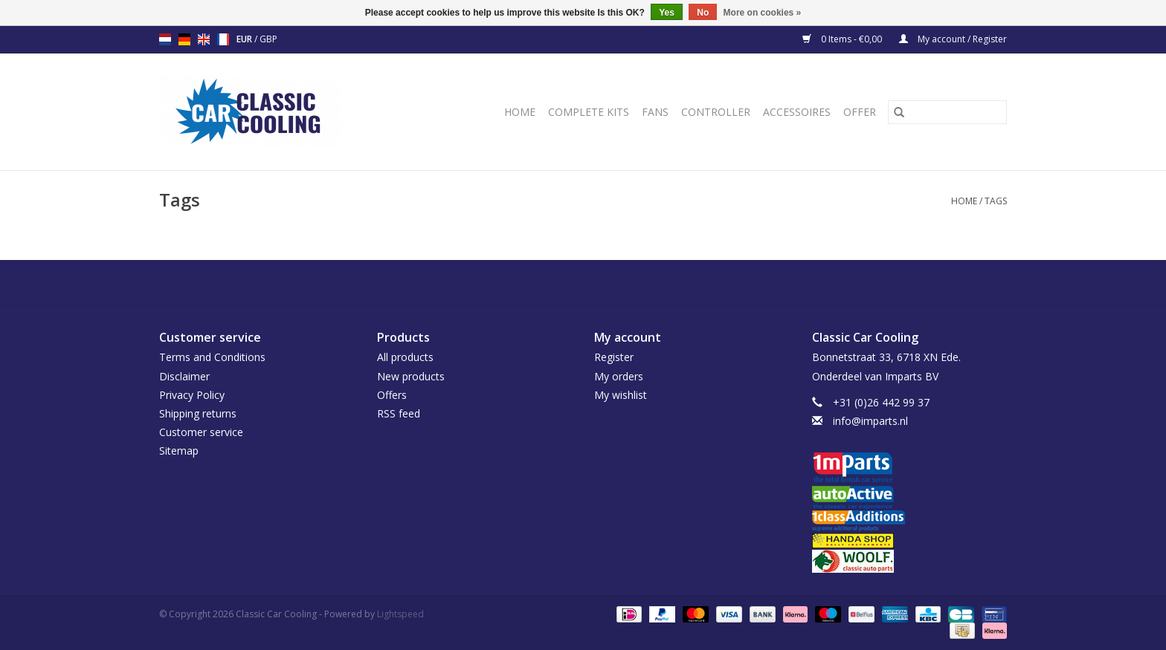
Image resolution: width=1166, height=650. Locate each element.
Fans (655, 112)
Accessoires (797, 112)
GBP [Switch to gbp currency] (268, 39)
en (204, 39)
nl (165, 39)
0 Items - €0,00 (843, 39)
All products (405, 357)
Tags (996, 201)
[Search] (947, 112)
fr (223, 39)
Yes (666, 12)
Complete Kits (588, 112)
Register (614, 357)
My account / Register (953, 39)
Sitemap (179, 450)
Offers (392, 395)
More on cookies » (763, 12)
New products (411, 376)
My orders (618, 376)
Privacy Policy (192, 395)
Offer (859, 112)
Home (519, 112)
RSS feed (398, 413)
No (703, 12)
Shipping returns (197, 413)
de (184, 39)
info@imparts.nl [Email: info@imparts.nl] (870, 421)
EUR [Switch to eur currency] (245, 39)
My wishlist (620, 395)
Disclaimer (184, 376)
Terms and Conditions (212, 357)
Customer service (201, 432)
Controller (715, 112)
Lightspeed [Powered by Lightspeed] (400, 614)
